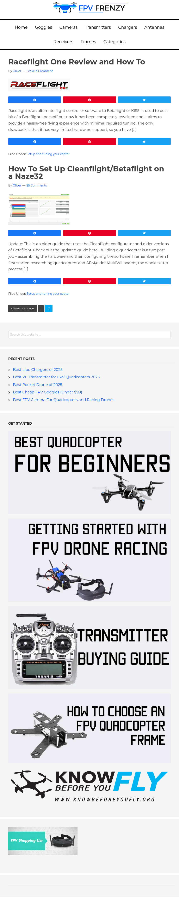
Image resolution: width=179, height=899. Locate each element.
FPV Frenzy (89, 9)
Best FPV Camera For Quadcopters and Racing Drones (63, 400)
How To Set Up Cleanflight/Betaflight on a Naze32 (86, 172)
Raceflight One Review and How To (76, 61)
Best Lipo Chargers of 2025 (38, 369)
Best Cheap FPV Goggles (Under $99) (47, 392)
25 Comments (36, 185)
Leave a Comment (39, 71)
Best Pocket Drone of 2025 (37, 384)
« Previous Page (22, 308)
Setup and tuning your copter (48, 154)
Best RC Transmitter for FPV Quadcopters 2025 (56, 377)
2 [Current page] (49, 308)
